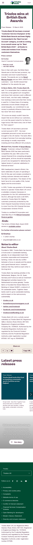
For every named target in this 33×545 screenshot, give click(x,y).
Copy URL (27, 351)
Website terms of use (9, 497)
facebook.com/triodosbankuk (14, 309)
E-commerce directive (9, 500)
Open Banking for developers (12, 512)
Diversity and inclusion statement (13, 519)
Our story (18, 442)
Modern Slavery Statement (11, 516)
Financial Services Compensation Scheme (13, 508)
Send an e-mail (7, 64)
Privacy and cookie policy (11, 491)
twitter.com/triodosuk (11, 306)
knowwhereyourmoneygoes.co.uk (16, 303)
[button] (31, 394)
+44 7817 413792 (7, 66)
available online (15, 226)
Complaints (6, 494)
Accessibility (6, 487)
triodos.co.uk (8, 300)
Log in (29, 2)
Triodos (5, 469)
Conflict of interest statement (12, 504)
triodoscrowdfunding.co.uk (13, 313)
